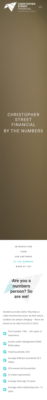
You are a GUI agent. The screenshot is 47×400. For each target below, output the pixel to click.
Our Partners (23, 257)
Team (23, 252)
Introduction (23, 247)
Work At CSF (23, 266)
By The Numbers (23, 262)
